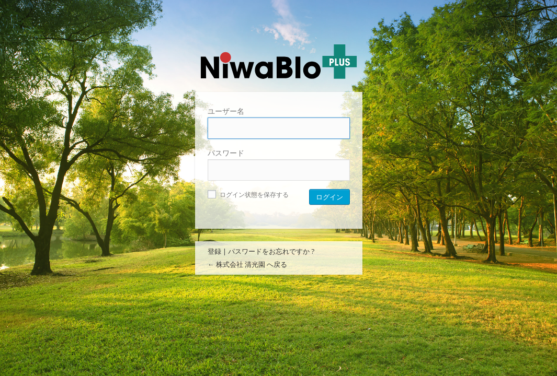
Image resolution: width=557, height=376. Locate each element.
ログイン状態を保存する (248, 194)
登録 (214, 251)
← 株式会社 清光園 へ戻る (247, 264)
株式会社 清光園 (278, 61)
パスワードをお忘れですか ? (271, 251)
